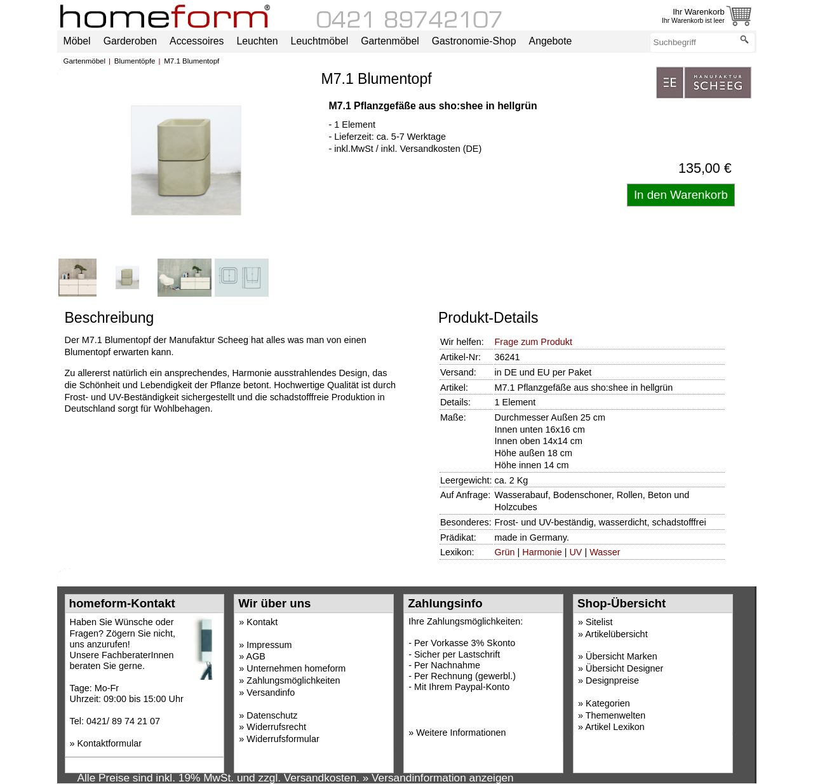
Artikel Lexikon (615, 727)
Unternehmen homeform (296, 668)
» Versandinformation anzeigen (438, 777)
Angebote (550, 41)
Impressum (269, 645)
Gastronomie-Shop (474, 41)
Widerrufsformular (282, 739)
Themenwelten (615, 715)
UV (575, 552)
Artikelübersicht (616, 634)
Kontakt (262, 622)
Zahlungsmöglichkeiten (293, 680)
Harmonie (541, 552)
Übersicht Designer (624, 668)
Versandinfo (270, 692)
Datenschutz (271, 715)
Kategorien (608, 703)
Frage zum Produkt (533, 342)
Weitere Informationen (461, 732)
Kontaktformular (109, 743)
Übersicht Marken (621, 656)
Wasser (604, 552)
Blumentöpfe (135, 61)
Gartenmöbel (85, 61)
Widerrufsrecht (276, 727)
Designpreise (612, 680)
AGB (255, 656)
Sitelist (599, 622)
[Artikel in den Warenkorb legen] (681, 195)
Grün (505, 552)
